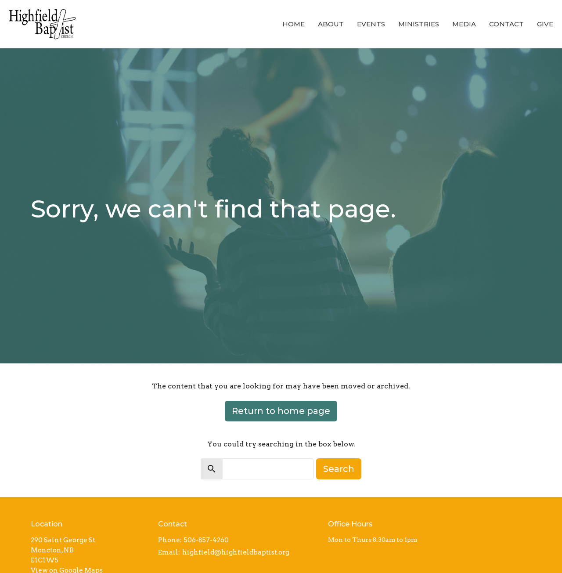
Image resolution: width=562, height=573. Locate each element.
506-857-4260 (206, 540)
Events (371, 24)
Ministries (418, 24)
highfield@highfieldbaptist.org (235, 552)
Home (293, 24)
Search (338, 469)
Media (464, 24)
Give (545, 24)
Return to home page (281, 411)
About (331, 24)
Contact (506, 24)
